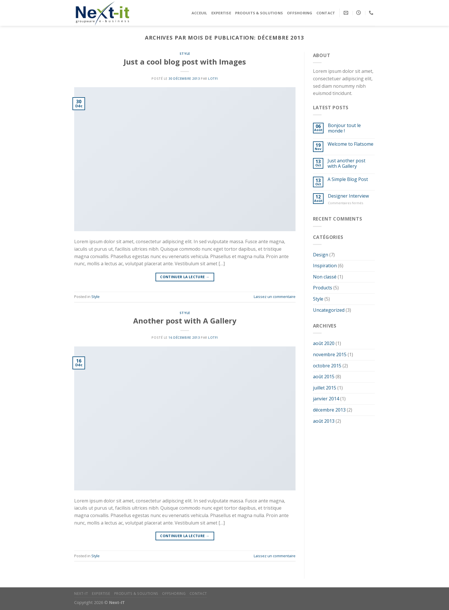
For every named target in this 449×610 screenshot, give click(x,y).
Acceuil (199, 12)
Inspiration (325, 265)
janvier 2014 (326, 398)
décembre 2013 (329, 410)
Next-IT (81, 593)
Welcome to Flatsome (350, 144)
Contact (325, 12)
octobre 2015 (327, 366)
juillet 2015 (324, 388)
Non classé (324, 277)
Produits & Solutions (259, 12)
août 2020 (323, 343)
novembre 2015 (329, 354)
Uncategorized (328, 310)
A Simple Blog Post (348, 179)
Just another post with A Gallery (346, 163)
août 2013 (323, 421)
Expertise (221, 12)
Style (185, 53)
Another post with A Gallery (185, 321)
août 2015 (323, 376)
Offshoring (299, 12)
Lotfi (213, 78)
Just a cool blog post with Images (185, 62)
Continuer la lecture (184, 277)
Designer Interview (348, 196)
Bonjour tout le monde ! (344, 128)
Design (320, 255)
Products (322, 287)
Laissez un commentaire (275, 296)
